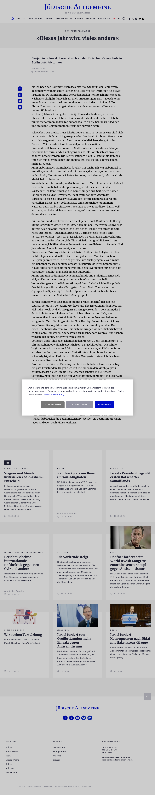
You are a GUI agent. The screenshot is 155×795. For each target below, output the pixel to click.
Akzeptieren (104, 404)
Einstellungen (79, 404)
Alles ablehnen (52, 404)
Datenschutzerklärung (53, 394)
